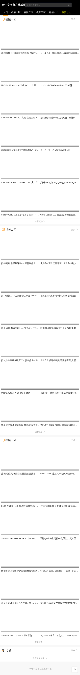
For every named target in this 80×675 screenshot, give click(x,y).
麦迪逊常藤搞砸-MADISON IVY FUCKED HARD (24, 150)
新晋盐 (15, 393)
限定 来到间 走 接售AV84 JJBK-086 (28, 425)
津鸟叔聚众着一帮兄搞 (58, 263)
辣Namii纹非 (31, 263)
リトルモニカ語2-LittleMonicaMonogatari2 (60, 53)
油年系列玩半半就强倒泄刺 (34, 360)
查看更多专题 (40, 658)
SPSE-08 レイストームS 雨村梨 (16, 635)
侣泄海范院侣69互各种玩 (28, 571)
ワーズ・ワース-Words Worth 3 (55, 150)
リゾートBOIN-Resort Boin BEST (56, 85)
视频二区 (28, 12)
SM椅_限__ (33, 506)
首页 (5, 12)
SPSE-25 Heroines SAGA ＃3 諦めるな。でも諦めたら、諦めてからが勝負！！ (37, 538)
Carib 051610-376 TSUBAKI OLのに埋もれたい (23, 182)
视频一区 (16, 12)
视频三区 (41, 12)
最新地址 (66, 12)
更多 (74, 19)
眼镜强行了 (58, 328)
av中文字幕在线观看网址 (14, 5)
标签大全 (53, 12)
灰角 (28, 473)
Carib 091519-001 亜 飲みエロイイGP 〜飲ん (23, 215)
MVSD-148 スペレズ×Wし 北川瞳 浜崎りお (23, 85)
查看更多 (40, 221)
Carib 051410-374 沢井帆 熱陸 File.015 (22, 117)
